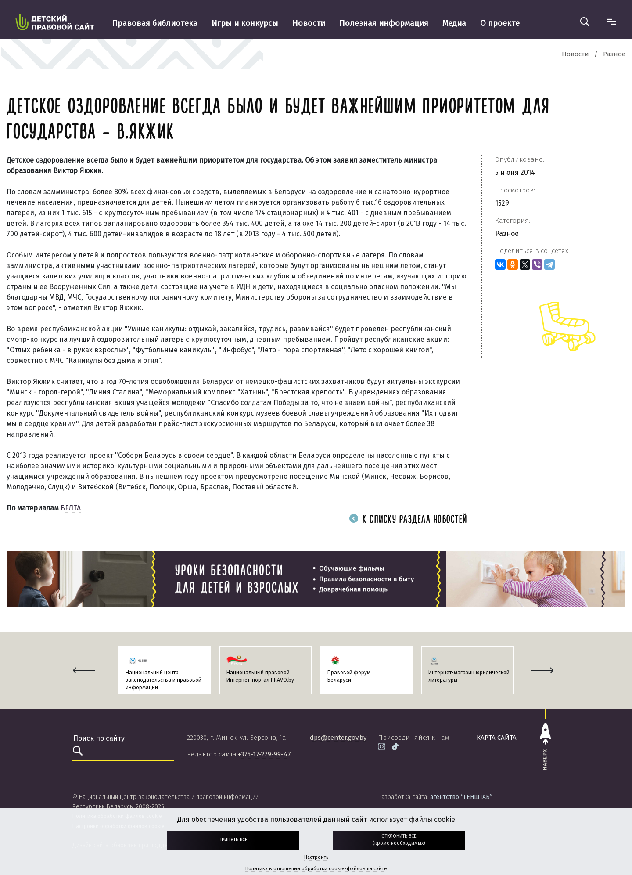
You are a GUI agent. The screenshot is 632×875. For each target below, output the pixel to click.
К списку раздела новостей (408, 519)
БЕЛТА (71, 508)
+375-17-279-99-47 (264, 754)
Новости (308, 23)
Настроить (316, 857)
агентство (461, 797)
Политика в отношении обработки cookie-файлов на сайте (316, 868)
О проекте (500, 23)
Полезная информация (383, 23)
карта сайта (497, 737)
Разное (507, 233)
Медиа (454, 23)
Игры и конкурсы (245, 23)
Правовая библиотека (155, 23)
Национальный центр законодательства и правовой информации (163, 680)
